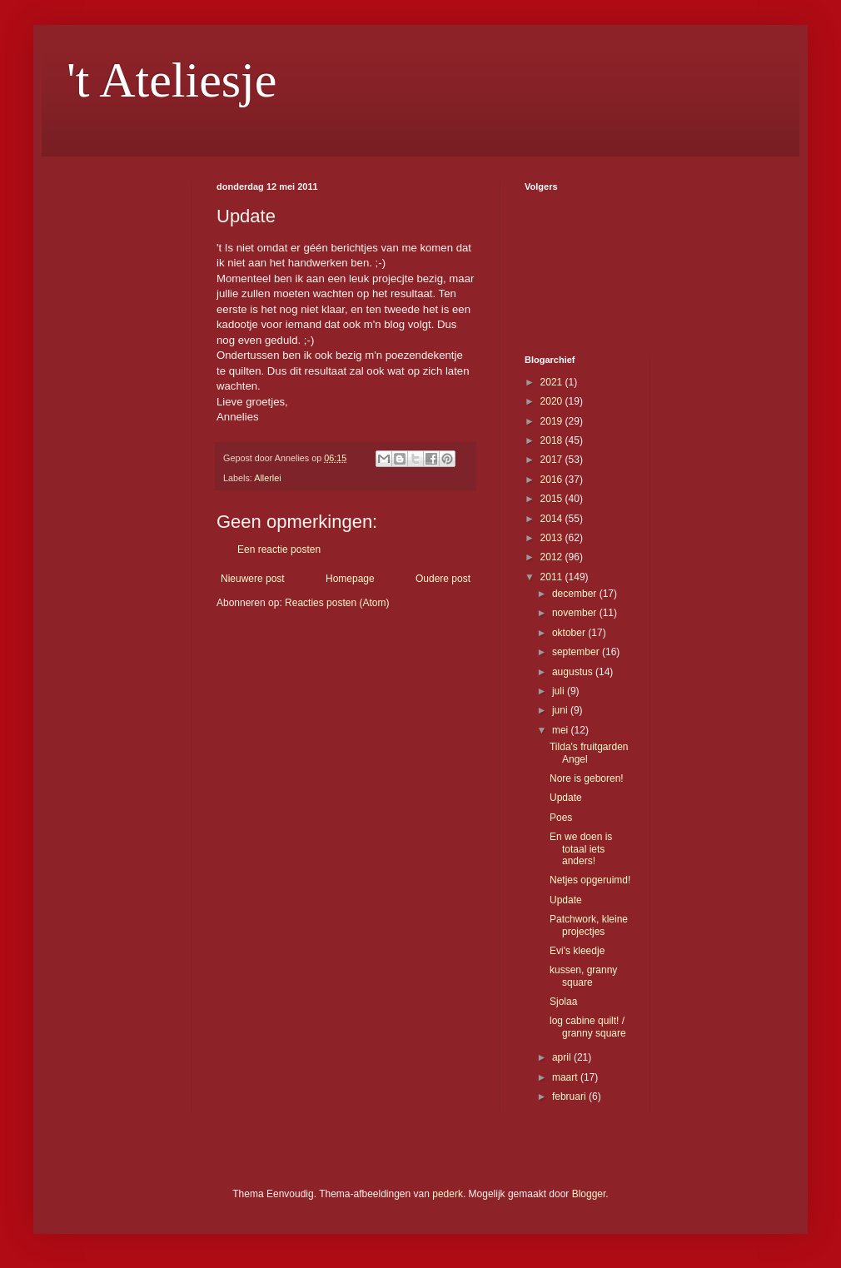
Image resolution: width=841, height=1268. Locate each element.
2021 (552, 382)
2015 (552, 499)
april (563, 1057)
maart (566, 1077)
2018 (552, 440)
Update (566, 797)
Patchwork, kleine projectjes (589, 925)
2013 (552, 538)
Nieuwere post (253, 578)
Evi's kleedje (577, 951)
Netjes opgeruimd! (590, 880)
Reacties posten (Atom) (337, 603)
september (577, 652)
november (576, 613)
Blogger (589, 1194)
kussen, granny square (583, 975)
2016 (552, 479)
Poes (561, 817)
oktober (570, 633)
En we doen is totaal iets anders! (581, 849)
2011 (552, 577)
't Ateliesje (171, 79)
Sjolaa (563, 1001)
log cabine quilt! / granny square (588, 1026)
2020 (552, 401)
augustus (573, 672)
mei (561, 730)
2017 (552, 459)
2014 (552, 519)
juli (559, 691)
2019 (552, 421)
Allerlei (267, 478)
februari (570, 1096)
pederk (447, 1194)
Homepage (350, 578)
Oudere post (443, 578)
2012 (552, 557)
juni (561, 710)
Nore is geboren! (587, 778)
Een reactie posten (279, 549)
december (576, 593)
